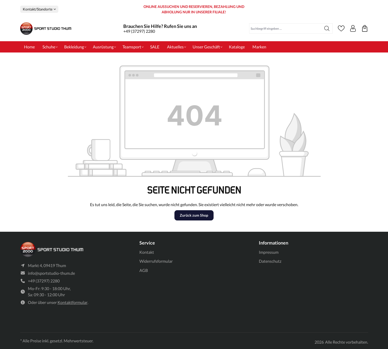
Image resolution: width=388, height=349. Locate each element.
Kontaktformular (72, 302)
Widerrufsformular (156, 261)
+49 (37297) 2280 (139, 31)
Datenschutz (270, 261)
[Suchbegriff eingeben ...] (285, 28)
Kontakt (146, 252)
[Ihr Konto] (353, 28)
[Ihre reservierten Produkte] (364, 28)
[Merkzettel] (341, 28)
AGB (143, 270)
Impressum (269, 252)
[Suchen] (327, 28)
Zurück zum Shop (194, 215)
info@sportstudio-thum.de (51, 273)
